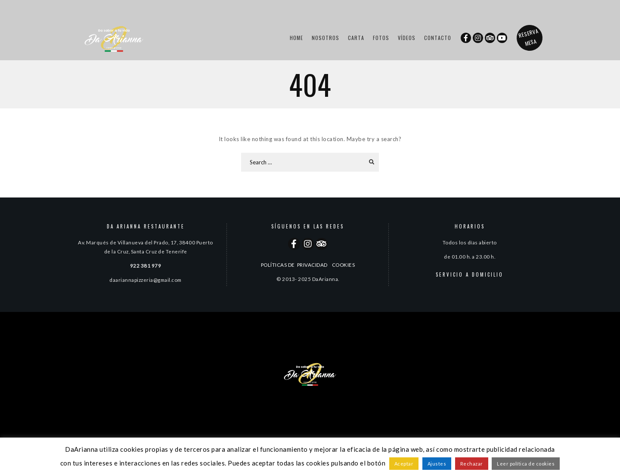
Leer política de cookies (526, 463)
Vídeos (406, 37)
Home (296, 37)
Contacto (437, 37)
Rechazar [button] (471, 463)
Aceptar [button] (404, 463)
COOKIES (343, 265)
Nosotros (325, 37)
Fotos (381, 37)
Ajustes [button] (437, 463)
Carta (356, 37)
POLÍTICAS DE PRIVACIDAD (294, 265)
